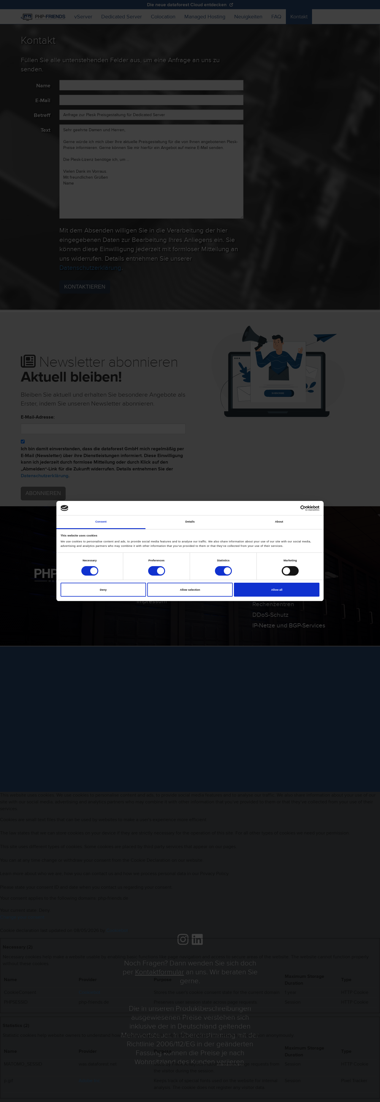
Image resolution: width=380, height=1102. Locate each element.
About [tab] (279, 521)
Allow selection (190, 589)
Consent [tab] (101, 521)
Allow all (276, 589)
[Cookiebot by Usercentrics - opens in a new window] (293, 508)
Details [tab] (189, 521)
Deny (103, 589)
